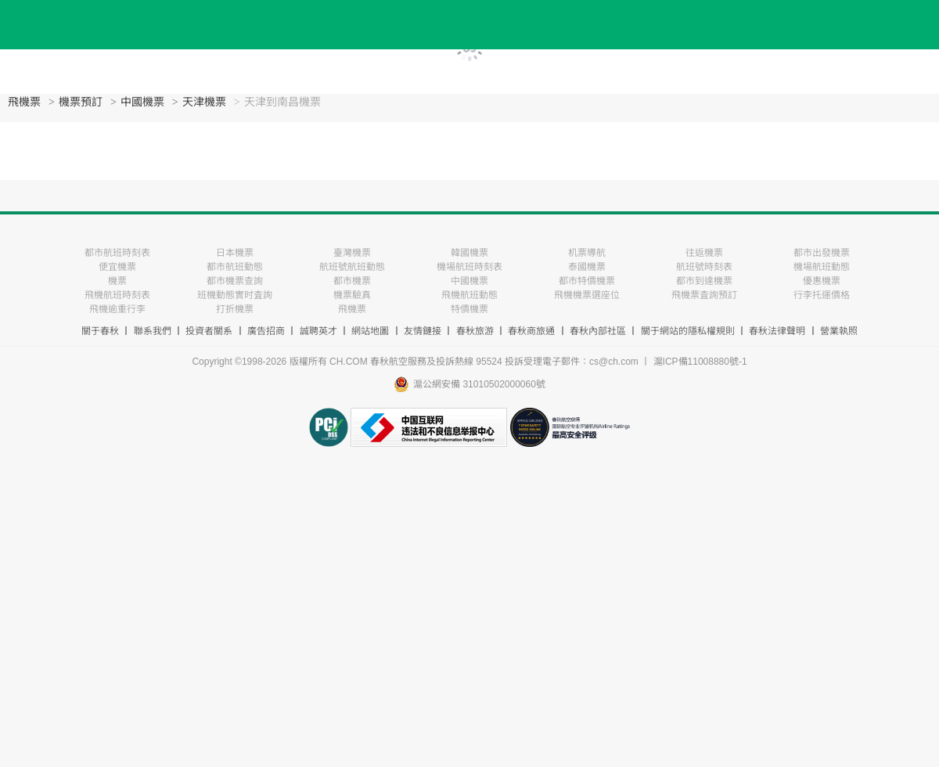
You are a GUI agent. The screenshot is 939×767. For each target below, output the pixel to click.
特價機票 (469, 309)
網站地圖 (370, 331)
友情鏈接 (422, 331)
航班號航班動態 (352, 266)
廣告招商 (266, 331)
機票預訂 (81, 102)
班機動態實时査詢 (234, 295)
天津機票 (204, 102)
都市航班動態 (235, 266)
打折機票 (235, 309)
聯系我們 (152, 331)
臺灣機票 (352, 252)
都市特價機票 (587, 280)
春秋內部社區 (598, 331)
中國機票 (142, 102)
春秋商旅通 (531, 331)
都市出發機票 (821, 252)
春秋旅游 (475, 331)
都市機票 (352, 280)
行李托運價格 (821, 295)
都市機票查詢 (235, 280)
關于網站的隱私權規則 (688, 331)
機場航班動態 (821, 266)
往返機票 (704, 252)
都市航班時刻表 (117, 252)
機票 (117, 280)
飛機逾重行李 (117, 309)
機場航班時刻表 (469, 266)
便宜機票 (117, 266)
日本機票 (235, 252)
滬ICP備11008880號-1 (700, 361)
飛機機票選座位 (587, 295)
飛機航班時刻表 (117, 295)
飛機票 (24, 102)
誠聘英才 (318, 331)
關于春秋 (100, 331)
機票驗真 (352, 295)
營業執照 (839, 331)
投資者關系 (208, 331)
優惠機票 (821, 280)
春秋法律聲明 (777, 331)
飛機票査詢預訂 (704, 295)
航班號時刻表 (704, 266)
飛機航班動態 (469, 295)
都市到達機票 (704, 280)
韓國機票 (469, 252)
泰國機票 (587, 266)
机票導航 (587, 252)
